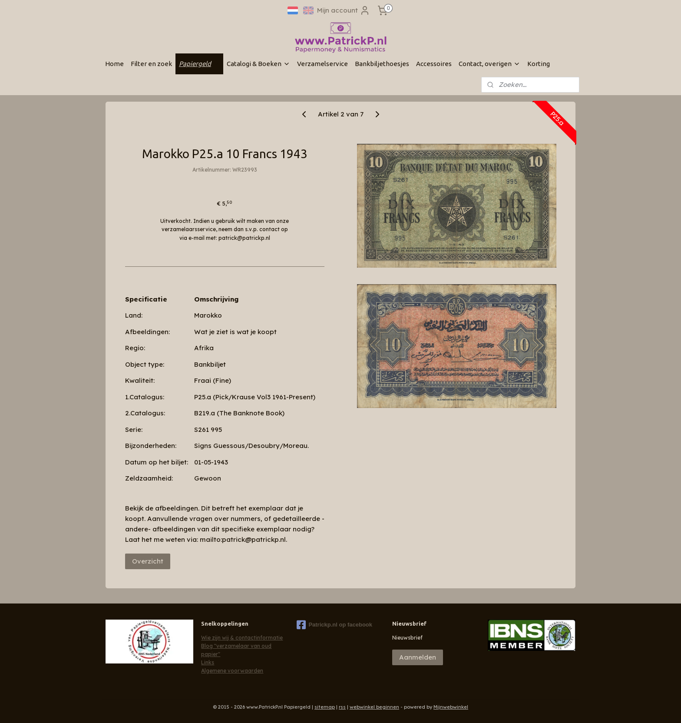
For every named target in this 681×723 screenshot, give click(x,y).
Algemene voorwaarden (232, 670)
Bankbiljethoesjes (382, 63)
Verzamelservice (322, 63)
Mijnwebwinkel (450, 707)
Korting (538, 63)
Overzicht (147, 561)
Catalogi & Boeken (258, 63)
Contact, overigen (489, 63)
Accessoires (434, 63)
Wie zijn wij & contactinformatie (242, 637)
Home (114, 63)
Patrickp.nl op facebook (334, 625)
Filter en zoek (151, 63)
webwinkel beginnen (374, 707)
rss (342, 707)
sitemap (324, 707)
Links (207, 662)
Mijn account (343, 10)
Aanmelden (417, 657)
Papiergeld (199, 63)
